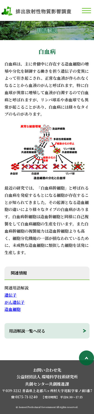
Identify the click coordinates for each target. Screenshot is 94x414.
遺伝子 (11, 295)
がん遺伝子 (15, 302)
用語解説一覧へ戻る (27, 331)
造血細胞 (13, 309)
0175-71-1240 (26, 396)
